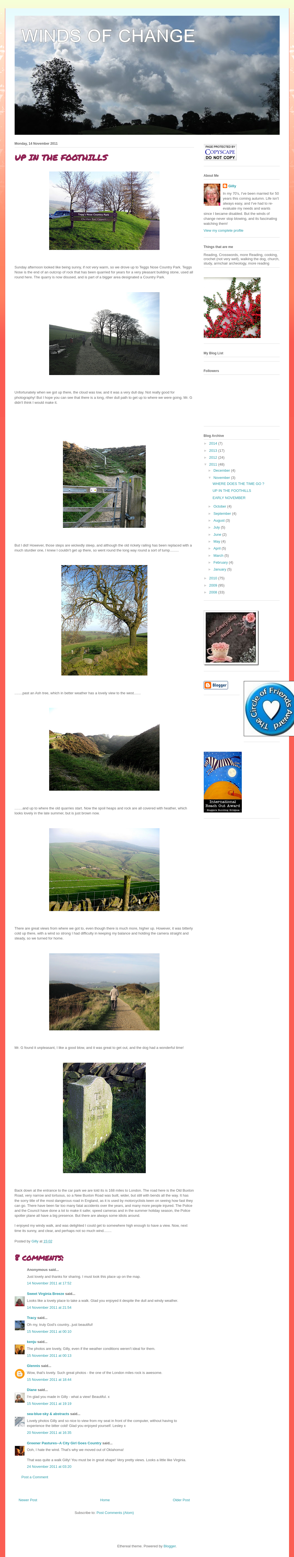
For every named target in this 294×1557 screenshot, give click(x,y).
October (220, 506)
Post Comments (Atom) (115, 1513)
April (217, 548)
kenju (31, 1342)
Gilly (232, 186)
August (219, 520)
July (217, 527)
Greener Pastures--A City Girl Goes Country (64, 1443)
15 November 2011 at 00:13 (49, 1355)
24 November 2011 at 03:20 (49, 1466)
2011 (213, 464)
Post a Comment (35, 1477)
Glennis (33, 1366)
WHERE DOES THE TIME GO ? (238, 484)
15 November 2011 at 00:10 (49, 1331)
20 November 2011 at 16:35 (49, 1433)
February (221, 562)
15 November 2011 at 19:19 (49, 1404)
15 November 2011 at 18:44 (49, 1379)
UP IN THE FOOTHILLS (232, 491)
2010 (213, 578)
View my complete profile (223, 230)
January (220, 569)
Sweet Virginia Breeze (45, 1294)
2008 (213, 592)
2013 (213, 450)
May (217, 541)
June (217, 534)
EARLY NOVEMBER (229, 498)
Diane (32, 1390)
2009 (213, 585)
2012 (213, 457)
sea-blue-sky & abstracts (48, 1414)
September (222, 513)
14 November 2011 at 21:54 (49, 1307)
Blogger (169, 1546)
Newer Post (28, 1500)
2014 (213, 443)
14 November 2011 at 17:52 (49, 1283)
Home (105, 1500)
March (218, 555)
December (222, 470)
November (222, 478)
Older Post (181, 1500)
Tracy (31, 1318)
